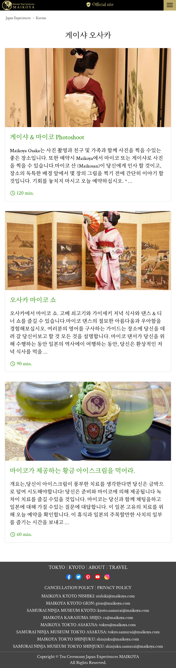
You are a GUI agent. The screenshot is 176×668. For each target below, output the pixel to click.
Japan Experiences (18, 18)
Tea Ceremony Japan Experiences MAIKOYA (99, 657)
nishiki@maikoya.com (115, 596)
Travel (118, 567)
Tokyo (57, 567)
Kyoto (77, 567)
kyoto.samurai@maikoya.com (123, 610)
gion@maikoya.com (113, 603)
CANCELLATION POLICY (69, 588)
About (96, 567)
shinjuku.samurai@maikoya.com (134, 646)
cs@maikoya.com (118, 618)
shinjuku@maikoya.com (118, 639)
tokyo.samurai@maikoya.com (134, 632)
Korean (41, 18)
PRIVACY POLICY (114, 588)
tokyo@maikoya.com (117, 625)
